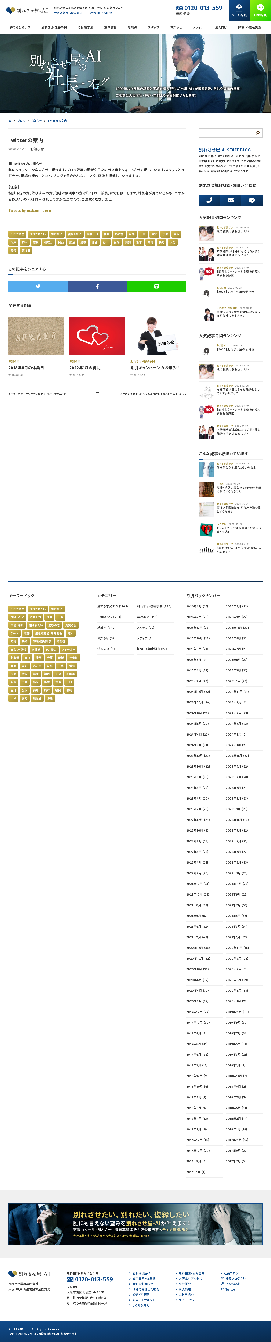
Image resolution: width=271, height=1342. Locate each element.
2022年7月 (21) (236, 841)
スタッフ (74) (145, 628)
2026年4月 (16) (197, 606)
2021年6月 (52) (197, 916)
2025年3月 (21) (236, 670)
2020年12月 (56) (198, 948)
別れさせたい (38, 234)
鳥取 (83, 242)
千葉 (50, 657)
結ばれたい (36, 625)
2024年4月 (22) (197, 734)
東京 (27, 657)
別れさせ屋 (17, 234)
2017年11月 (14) (237, 1140)
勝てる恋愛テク (20, 27)
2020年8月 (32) (197, 969)
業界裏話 (110, 27)
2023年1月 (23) (236, 809)
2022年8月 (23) (197, 841)
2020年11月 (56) (237, 948)
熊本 (139, 242)
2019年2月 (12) (196, 1065)
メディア (198, 27)
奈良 (36, 242)
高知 (128, 242)
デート (14, 633)
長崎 (162, 242)
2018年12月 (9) (197, 1076)
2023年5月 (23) (237, 788)
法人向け (221, 27)
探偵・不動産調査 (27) (152, 649)
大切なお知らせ (141, 1284)
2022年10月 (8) (197, 830)
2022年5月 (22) (237, 852)
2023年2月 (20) (197, 809)
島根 (47, 682)
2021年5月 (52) (236, 916)
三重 (143, 234)
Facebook (230, 1284)
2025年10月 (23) (198, 638)
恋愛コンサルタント (143, 1300)
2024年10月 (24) (198, 702)
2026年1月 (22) (236, 617)
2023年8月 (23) (197, 777)
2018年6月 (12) (197, 1108)
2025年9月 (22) (237, 638)
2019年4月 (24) (197, 1054)
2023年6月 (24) (197, 788)
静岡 (13, 666)
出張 (60, 617)
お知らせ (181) (107, 638)
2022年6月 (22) (197, 852)
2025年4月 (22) (197, 670)
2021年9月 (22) (236, 894)
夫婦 (25, 641)
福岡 (150, 242)
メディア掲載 (139, 1295)
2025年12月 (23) (197, 628)
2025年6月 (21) (197, 660)
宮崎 (13, 250)
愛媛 (117, 242)
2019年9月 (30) (237, 1023)
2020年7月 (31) (237, 969)
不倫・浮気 (17, 625)
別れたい (56, 234)
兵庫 (13, 242)
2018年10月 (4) (197, 1086)
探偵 (49, 617)
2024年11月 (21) (237, 692)
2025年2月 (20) (197, 681)
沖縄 (50, 698)
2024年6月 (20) (197, 724)
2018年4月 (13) (197, 1119)
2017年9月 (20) (237, 1151)
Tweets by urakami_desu (29, 211)
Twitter (228, 1289)
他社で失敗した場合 (144, 1289)
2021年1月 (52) (236, 937)
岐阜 (132, 234)
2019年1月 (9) (235, 1065)
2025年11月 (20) (237, 628)
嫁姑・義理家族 (42, 641)
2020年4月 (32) (197, 991)
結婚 (13, 641)
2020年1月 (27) (237, 1001)
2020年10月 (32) (198, 959)
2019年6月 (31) (196, 1044)
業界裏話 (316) (147, 617)
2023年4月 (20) (197, 798)
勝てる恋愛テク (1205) (112, 606)
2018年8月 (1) (196, 1097)
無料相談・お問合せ (190, 1273)
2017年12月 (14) (197, 1140)
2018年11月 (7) (236, 1076)
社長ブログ (230, 1273)
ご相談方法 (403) (109, 617)
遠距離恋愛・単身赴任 (48, 633)
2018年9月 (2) (236, 1086)
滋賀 (154, 234)
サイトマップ (185, 1300)
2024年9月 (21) (237, 702)
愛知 (106, 234)
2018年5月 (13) (236, 1108)
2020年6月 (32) (197, 980)
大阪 (176, 234)
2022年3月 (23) (237, 862)
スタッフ (153, 27)
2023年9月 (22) (237, 766)
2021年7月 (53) (236, 905)
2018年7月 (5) (236, 1097)
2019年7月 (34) (237, 1033)
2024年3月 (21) (237, 734)
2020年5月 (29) (237, 980)
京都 (165, 234)
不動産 (61, 641)
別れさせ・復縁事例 (54, 27)
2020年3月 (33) (237, 991)
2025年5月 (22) (236, 660)
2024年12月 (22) (198, 692)
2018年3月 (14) (236, 1119)
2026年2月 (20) (197, 617)
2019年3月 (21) (236, 1054)
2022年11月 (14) (237, 820)
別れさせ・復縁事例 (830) (154, 606)
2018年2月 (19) (197, 1129)
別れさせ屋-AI (140, 1273)
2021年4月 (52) (197, 927)
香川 (106, 242)
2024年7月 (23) (237, 713)
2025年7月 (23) (237, 649)
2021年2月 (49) (197, 937)
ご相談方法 (85, 27)
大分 (173, 242)
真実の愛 (71, 625)
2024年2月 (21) (197, 745)
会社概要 (183, 1284)
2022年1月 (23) (236, 873)
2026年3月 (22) (237, 606)
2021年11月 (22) (237, 884)
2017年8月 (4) (196, 1161)
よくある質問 (139, 1305)
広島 (72, 242)
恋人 (70, 633)
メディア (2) (144, 638)
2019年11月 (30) (237, 1012)
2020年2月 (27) (197, 1001)
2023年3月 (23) (237, 798)
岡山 (61, 242)
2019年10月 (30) (198, 1023)
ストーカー (68, 649)
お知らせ (176, 27)
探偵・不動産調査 (249, 27)
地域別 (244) (106, 628)
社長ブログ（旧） (233, 1279)
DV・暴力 (51, 649)
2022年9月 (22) (237, 830)
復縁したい (75, 234)
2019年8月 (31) (197, 1033)
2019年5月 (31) (236, 1044)
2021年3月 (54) (236, 927)
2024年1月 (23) (237, 745)
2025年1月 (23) (236, 681)
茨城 (61, 657)
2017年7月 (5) (235, 1161)
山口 (69, 682)
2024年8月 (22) (197, 713)
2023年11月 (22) (237, 756)
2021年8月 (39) (197, 905)
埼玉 (38, 657)
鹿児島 (26, 250)
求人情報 (183, 1289)
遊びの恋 (54, 625)
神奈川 (73, 657)
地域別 (132, 27)
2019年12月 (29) (197, 1012)
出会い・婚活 (18, 649)
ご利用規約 (185, 1295)
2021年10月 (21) (197, 894)
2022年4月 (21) (197, 862)
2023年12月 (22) (198, 756)
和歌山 (48, 242)
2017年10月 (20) (198, 1151)
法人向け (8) (106, 649)
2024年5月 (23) (237, 724)
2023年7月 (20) (237, 777)
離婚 (27, 633)
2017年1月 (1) (195, 1172)
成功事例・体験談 (142, 1279)
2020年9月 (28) (237, 959)
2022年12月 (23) (198, 820)
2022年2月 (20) (197, 873)
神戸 (25, 242)
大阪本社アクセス (189, 1279)
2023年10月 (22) (198, 766)
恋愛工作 (92, 234)
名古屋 (119, 234)
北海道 (15, 657)
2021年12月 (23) (197, 884)
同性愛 (36, 649)
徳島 (94, 242)
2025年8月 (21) (197, 649)
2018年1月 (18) (236, 1129)
